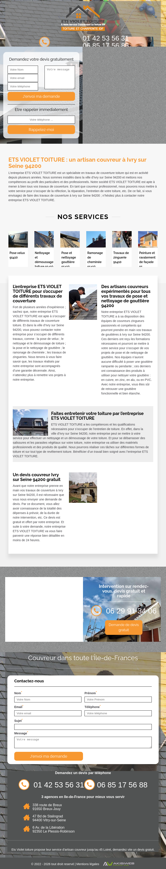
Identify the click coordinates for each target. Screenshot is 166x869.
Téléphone (93, 706)
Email (18, 706)
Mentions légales (88, 864)
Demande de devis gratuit (124, 627)
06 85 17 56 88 (106, 45)
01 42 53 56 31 (106, 38)
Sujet (18, 720)
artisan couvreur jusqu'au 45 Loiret (88, 849)
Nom (18, 693)
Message (21, 733)
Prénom (91, 693)
